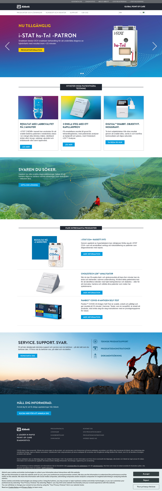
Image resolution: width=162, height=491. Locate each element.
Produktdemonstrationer (115, 348)
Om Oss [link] (85, 12)
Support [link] (74, 12)
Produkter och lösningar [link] (29, 12)
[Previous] (7, 46)
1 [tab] (79, 73)
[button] (140, 12)
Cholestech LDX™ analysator (97, 273)
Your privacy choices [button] (146, 487)
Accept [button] (146, 474)
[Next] (155, 46)
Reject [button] (146, 480)
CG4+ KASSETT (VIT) (93, 239)
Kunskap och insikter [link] (56, 12)
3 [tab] (83, 73)
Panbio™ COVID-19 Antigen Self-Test (100, 300)
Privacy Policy (27, 487)
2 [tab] (81, 73)
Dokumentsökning (111, 355)
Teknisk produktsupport (114, 341)
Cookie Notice (13, 487)
